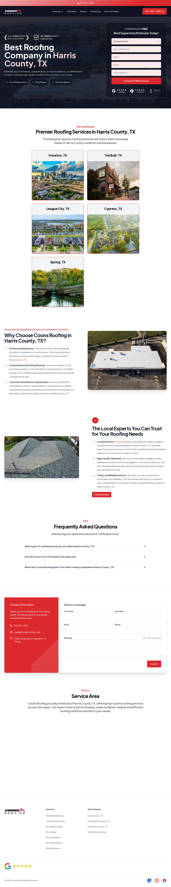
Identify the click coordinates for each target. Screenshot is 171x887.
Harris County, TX (95, 816)
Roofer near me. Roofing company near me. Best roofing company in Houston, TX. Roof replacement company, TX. (148, 828)
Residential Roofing (54, 816)
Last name (119, 611)
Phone (117, 624)
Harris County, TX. (18, 359)
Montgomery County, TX (99, 821)
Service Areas (111, 11)
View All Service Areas (97, 832)
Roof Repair (51, 832)
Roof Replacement (54, 826)
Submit (154, 663)
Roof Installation (53, 837)
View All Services (53, 848)
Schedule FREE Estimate (136, 80)
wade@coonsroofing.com (27, 632)
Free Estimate (101, 494)
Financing (95, 11)
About (83, 11)
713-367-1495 (85, 2)
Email (66, 624)
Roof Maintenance (54, 843)
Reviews (72, 11)
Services (58, 11)
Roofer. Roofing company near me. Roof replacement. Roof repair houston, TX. (85, 749)
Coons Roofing (122, 441)
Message (68, 638)
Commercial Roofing (55, 821)
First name (68, 611)
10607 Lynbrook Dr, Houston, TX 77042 (30, 640)
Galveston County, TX (97, 826)
